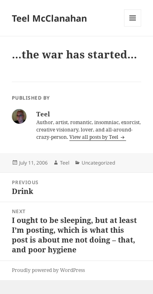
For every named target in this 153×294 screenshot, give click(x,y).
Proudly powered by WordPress (48, 270)
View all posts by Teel (94, 137)
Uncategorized (98, 162)
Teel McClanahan (49, 18)
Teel (64, 162)
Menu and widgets (132, 26)
